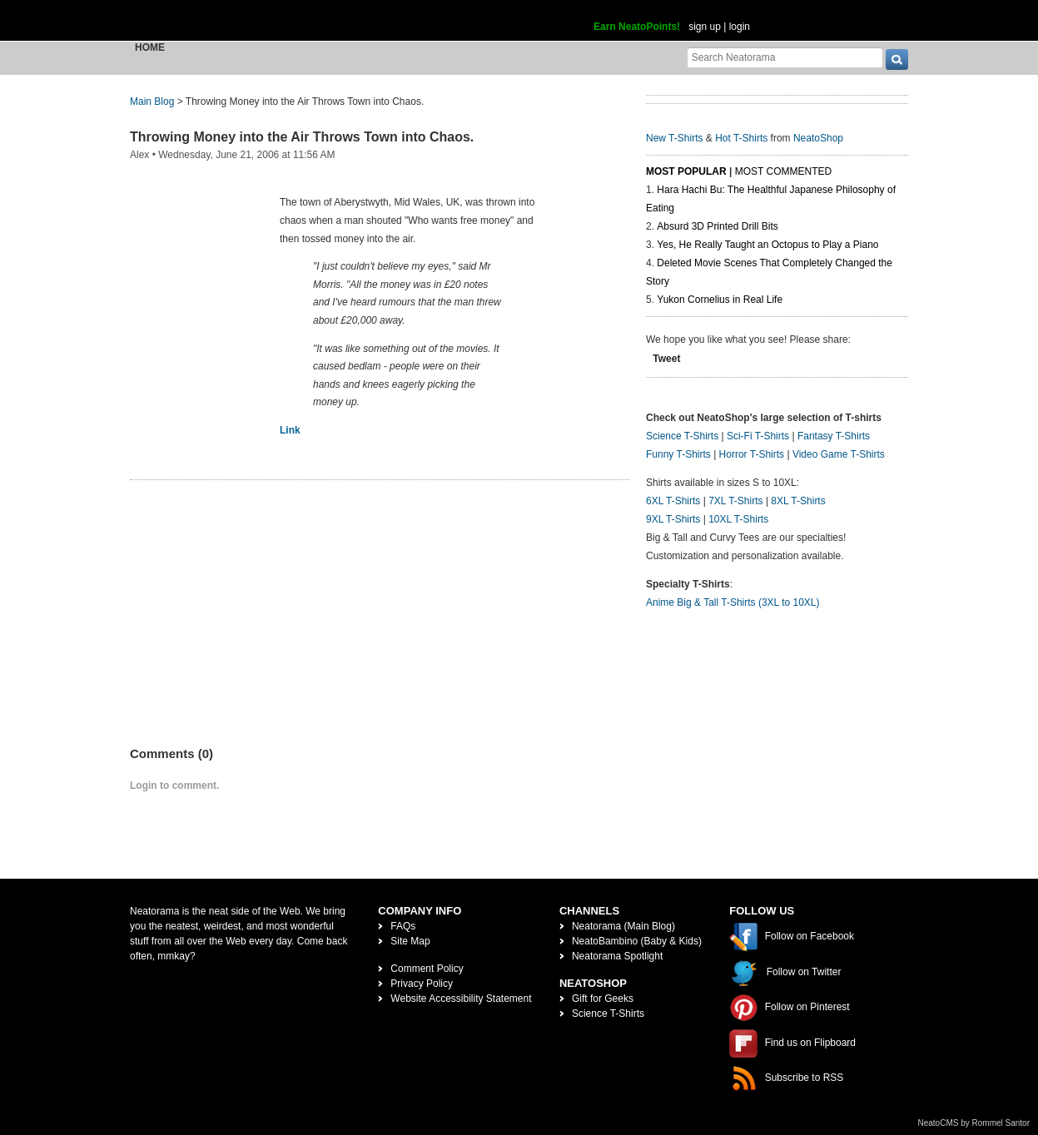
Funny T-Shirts (678, 454)
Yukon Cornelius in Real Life (719, 299)
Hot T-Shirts (741, 138)
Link (290, 430)
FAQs (402, 926)
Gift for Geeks (602, 998)
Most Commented (783, 171)
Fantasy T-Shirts (833, 436)
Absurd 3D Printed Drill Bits (717, 226)
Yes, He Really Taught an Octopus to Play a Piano (767, 244)
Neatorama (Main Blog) (623, 926)
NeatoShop (818, 138)
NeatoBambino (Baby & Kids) (637, 941)
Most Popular (686, 171)
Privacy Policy (421, 983)
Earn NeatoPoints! (636, 26)
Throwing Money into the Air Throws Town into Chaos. (302, 137)
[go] (897, 59)
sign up (704, 26)
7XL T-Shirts (735, 501)
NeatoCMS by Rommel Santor (974, 1123)
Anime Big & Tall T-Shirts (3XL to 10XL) (733, 602)
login (739, 26)
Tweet (666, 358)
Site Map (410, 941)
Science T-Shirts (682, 436)
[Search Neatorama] (785, 57)
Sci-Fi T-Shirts (758, 436)
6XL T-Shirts (673, 501)
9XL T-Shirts (673, 519)
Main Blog (152, 101)
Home (150, 47)
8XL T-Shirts (798, 501)
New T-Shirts (674, 138)
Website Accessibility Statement (460, 998)
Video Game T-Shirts (838, 454)
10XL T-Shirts (738, 519)
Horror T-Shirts (751, 454)
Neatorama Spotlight (617, 956)
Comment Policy (426, 968)
